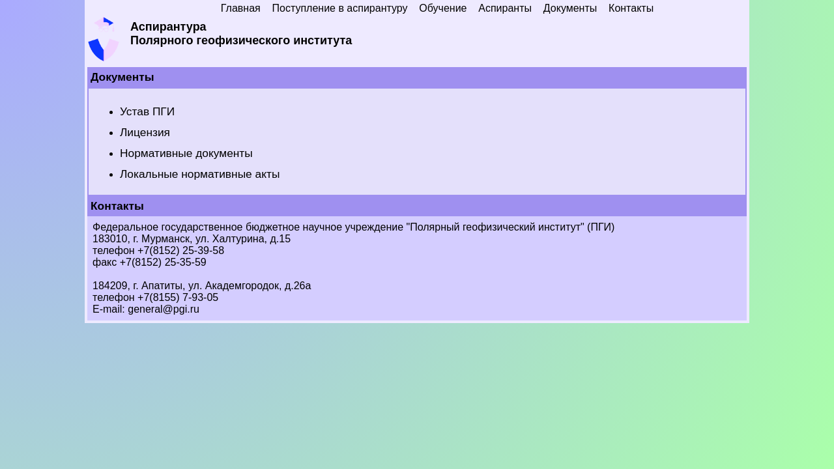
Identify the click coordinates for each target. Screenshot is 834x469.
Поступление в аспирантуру (340, 8)
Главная (241, 8)
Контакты (631, 8)
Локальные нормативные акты (200, 173)
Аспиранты (505, 8)
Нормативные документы (186, 153)
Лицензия (145, 132)
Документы (570, 8)
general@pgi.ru (163, 309)
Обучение (443, 8)
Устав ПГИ (147, 111)
